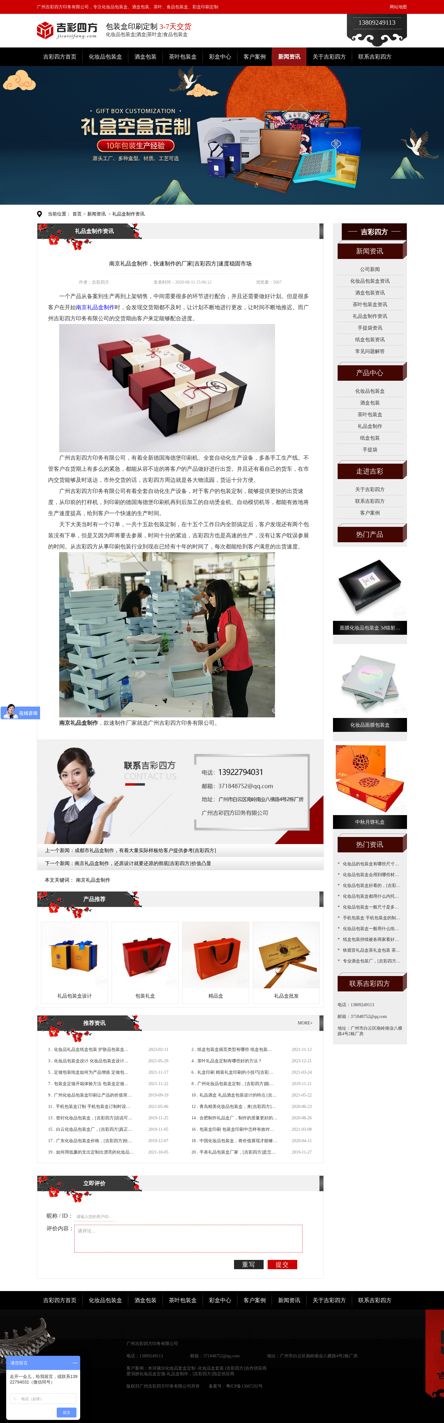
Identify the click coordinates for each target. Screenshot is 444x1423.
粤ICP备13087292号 (244, 1386)
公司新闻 (370, 269)
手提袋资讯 (370, 327)
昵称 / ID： (60, 1216)
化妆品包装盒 (105, 57)
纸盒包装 (370, 438)
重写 (249, 1264)
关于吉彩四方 (329, 57)
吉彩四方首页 (59, 57)
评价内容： (60, 1228)
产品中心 (369, 373)
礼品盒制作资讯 (128, 213)
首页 (77, 213)
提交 (282, 1264)
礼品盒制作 (370, 426)
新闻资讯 (289, 57)
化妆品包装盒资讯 (370, 281)
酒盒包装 (145, 57)
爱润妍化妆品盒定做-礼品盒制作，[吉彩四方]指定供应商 (180, 1374)
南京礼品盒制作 (93, 880)
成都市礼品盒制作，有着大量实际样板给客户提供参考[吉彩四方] (145, 850)
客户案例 (255, 57)
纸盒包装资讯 (370, 339)
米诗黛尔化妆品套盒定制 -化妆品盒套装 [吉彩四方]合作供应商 (207, 1368)
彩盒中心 (220, 57)
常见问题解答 (370, 351)
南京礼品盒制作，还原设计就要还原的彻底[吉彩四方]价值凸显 (143, 863)
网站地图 (398, 7)
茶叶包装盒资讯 (370, 304)
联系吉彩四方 (375, 57)
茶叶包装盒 (183, 57)
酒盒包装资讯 (370, 292)
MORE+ (305, 1023)
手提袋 (370, 449)
